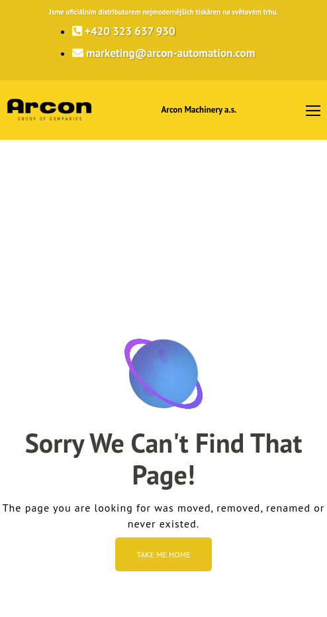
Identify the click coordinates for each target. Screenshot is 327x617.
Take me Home (163, 554)
